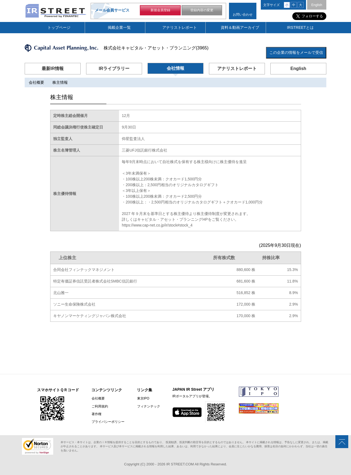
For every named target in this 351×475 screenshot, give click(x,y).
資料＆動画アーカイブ (240, 27)
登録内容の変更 (201, 10)
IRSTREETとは (300, 27)
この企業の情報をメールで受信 (296, 52)
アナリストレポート (179, 27)
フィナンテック (148, 406)
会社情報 (175, 68)
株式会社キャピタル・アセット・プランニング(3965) (156, 48)
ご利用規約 (99, 406)
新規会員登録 (160, 10)
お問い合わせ (243, 14)
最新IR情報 (53, 68)
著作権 (96, 414)
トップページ (58, 27)
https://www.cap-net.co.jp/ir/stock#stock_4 (157, 225)
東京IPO (143, 399)
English (316, 5)
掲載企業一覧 (119, 27)
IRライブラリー (114, 68)
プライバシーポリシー (107, 422)
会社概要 (36, 82)
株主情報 (60, 82)
